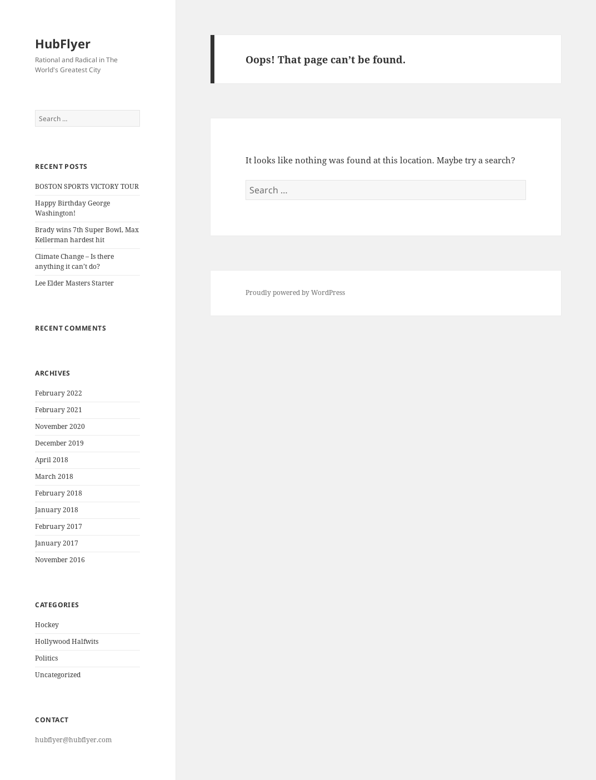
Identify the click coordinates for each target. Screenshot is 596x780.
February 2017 (58, 526)
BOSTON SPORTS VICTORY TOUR (87, 186)
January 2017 (56, 543)
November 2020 (60, 426)
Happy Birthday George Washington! (72, 208)
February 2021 (58, 409)
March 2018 (54, 476)
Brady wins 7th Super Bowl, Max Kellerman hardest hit (87, 234)
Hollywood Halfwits (66, 641)
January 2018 (56, 509)
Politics (46, 658)
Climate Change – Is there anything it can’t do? (74, 261)
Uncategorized (58, 674)
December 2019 (59, 443)
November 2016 (60, 559)
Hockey (47, 624)
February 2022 (58, 393)
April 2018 (51, 459)
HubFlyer (63, 43)
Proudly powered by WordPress (295, 292)
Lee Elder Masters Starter (74, 283)
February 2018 (58, 493)
